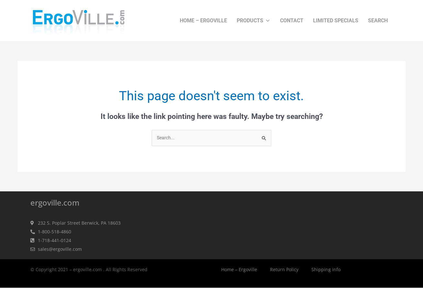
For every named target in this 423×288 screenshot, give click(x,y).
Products (253, 20)
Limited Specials (335, 20)
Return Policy (284, 270)
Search (378, 20)
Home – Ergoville (203, 20)
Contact (291, 20)
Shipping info (326, 270)
